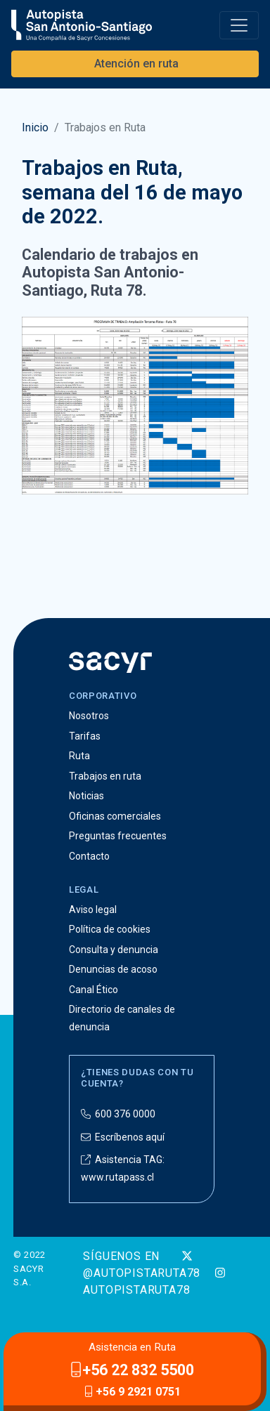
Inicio (35, 127)
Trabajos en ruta (105, 776)
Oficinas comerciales (115, 816)
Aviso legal (93, 909)
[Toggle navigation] (239, 25)
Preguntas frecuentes (118, 835)
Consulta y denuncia (113, 949)
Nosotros (89, 715)
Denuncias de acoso (113, 969)
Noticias (86, 795)
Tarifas (85, 736)
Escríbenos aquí (123, 1137)
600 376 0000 (118, 1114)
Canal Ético (93, 989)
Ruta (79, 755)
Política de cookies (109, 929)
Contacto (89, 856)
